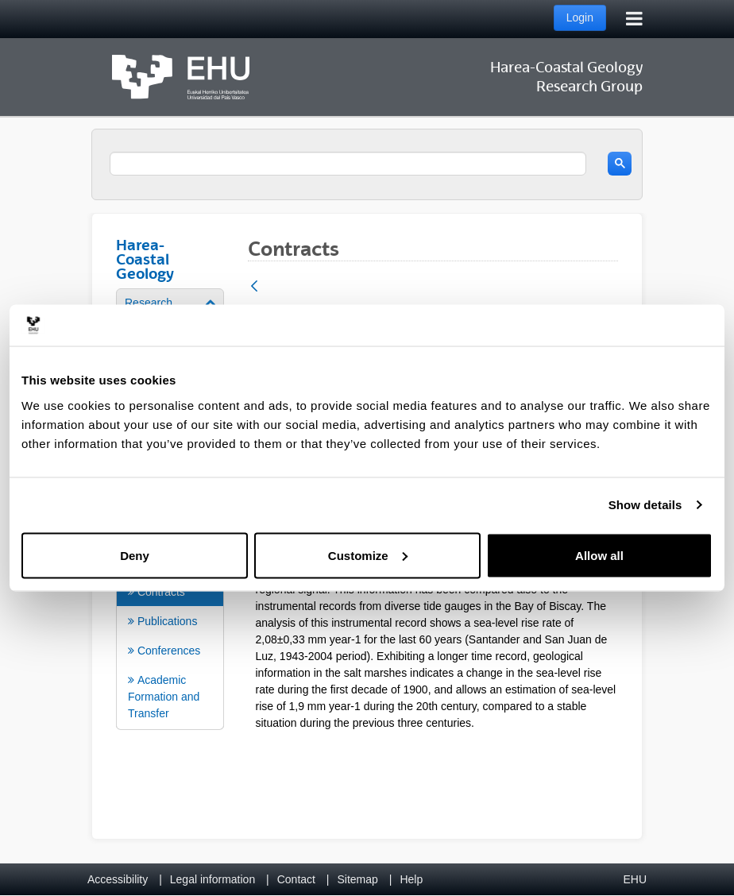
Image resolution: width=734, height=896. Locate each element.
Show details (645, 505)
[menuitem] (170, 623)
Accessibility (117, 879)
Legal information (212, 879)
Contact (296, 879)
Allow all (599, 555)
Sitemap (358, 879)
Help (411, 879)
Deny (134, 555)
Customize (368, 555)
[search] (348, 164)
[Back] (254, 287)
